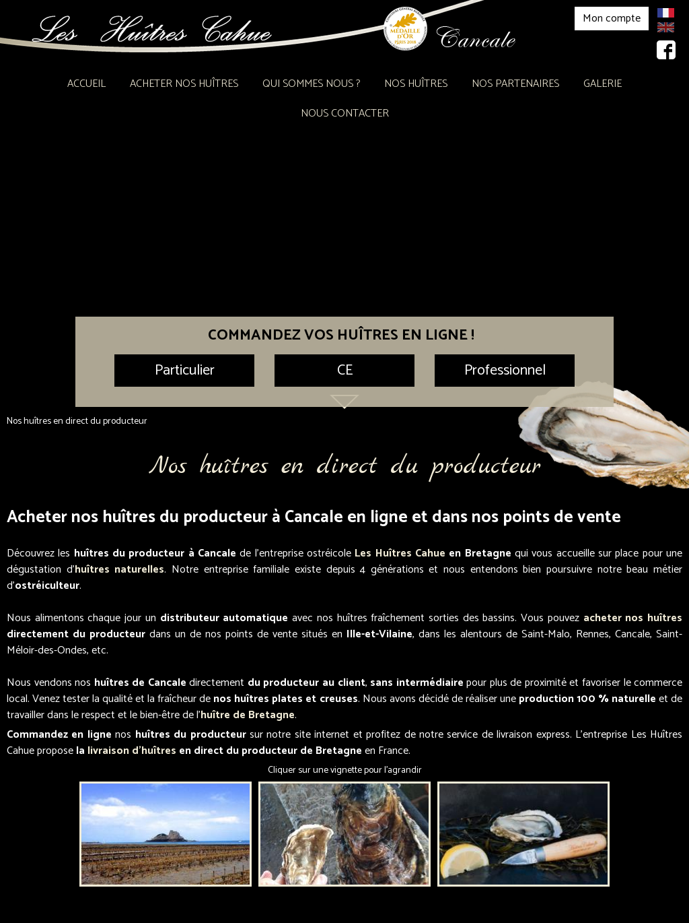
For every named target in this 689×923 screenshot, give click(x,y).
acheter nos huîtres (632, 618)
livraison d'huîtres (131, 751)
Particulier (185, 370)
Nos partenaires (515, 84)
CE (345, 370)
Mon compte (612, 18)
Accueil (86, 84)
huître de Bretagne (248, 715)
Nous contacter (345, 113)
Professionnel (505, 370)
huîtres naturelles (120, 570)
